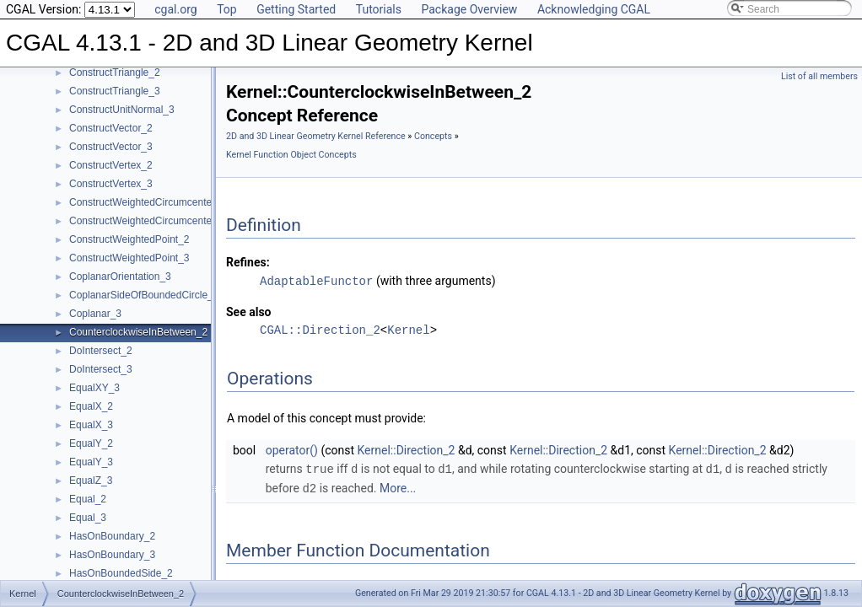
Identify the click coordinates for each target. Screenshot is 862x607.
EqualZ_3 (90, 480)
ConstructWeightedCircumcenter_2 (148, 202)
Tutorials (378, 9)
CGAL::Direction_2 (320, 329)
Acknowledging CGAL (593, 9)
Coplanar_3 (95, 314)
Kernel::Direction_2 (406, 449)
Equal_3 (87, 518)
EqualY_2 (91, 443)
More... (398, 486)
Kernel (408, 329)
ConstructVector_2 (111, 128)
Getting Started (296, 9)
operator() (292, 449)
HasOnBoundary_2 (112, 536)
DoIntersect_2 (100, 351)
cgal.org (175, 9)
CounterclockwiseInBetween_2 (138, 332)
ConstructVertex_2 (111, 165)
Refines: (248, 262)
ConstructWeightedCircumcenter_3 (148, 221)
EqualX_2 (91, 406)
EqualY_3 (91, 462)
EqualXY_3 (94, 388)
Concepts (433, 136)
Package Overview (469, 9)
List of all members (819, 76)
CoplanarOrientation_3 (120, 276)
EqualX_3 (91, 425)
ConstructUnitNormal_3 (122, 109)
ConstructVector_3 (111, 147)
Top (227, 9)
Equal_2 (87, 499)
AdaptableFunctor (316, 280)
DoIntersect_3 (100, 369)
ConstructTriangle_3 (114, 91)
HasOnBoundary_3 (112, 555)
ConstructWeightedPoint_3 (129, 258)
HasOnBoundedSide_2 (121, 573)
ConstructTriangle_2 (114, 72)
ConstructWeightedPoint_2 (129, 239)
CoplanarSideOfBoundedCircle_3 (143, 295)
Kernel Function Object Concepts (291, 154)
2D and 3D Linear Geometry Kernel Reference (316, 136)
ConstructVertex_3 (111, 184)
